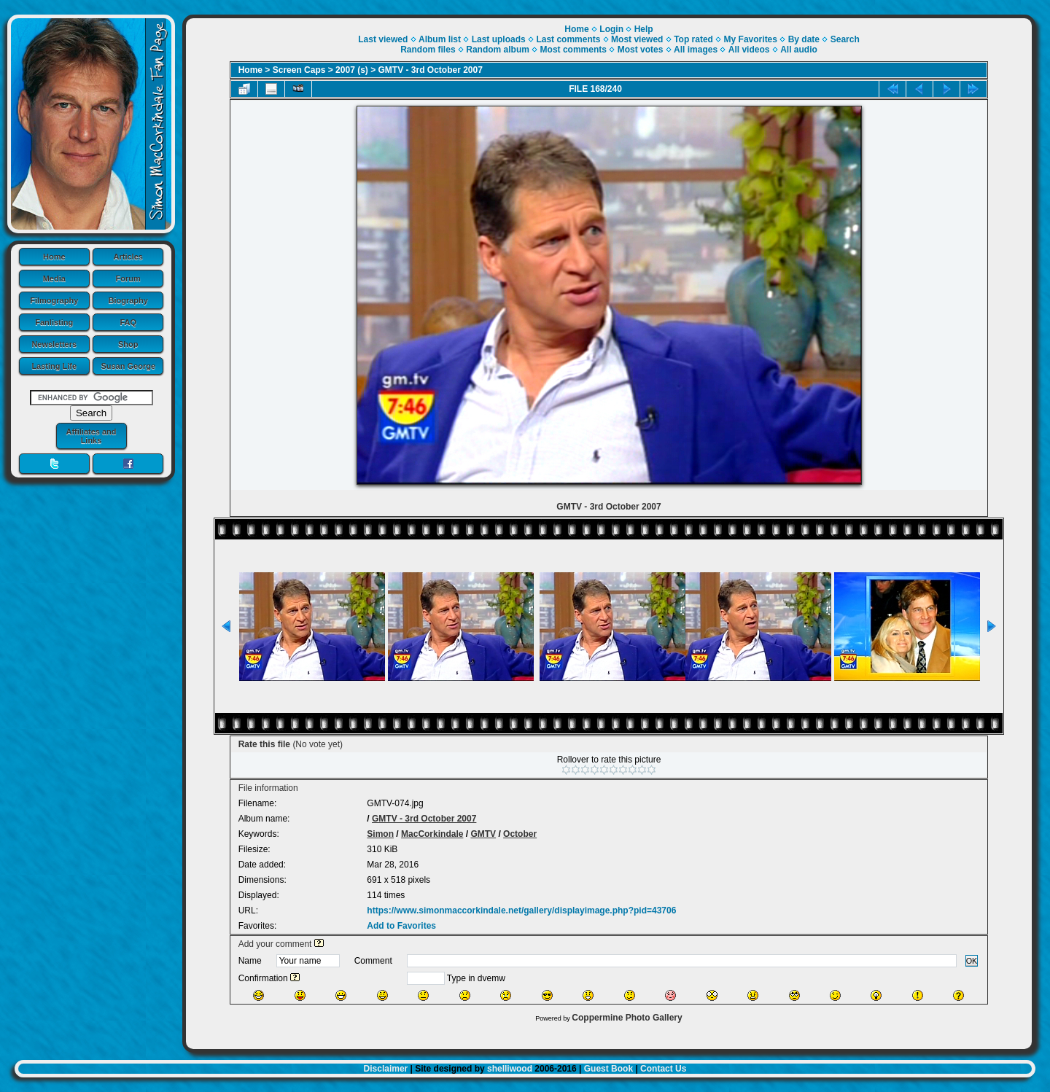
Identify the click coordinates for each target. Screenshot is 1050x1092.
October (520, 834)
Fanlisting (54, 322)
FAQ (128, 322)
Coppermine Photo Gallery (627, 1018)
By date (804, 39)
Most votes (641, 49)
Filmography (54, 300)
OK (972, 960)
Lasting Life (54, 366)
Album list (440, 39)
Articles (128, 256)
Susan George (128, 366)
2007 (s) (351, 70)
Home (54, 256)
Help (643, 29)
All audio (798, 49)
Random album (497, 49)
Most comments (573, 49)
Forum (128, 278)
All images (696, 49)
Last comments (568, 39)
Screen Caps (299, 70)
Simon (380, 834)
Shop (128, 344)
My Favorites (750, 39)
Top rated (693, 39)
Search (845, 39)
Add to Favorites (401, 926)
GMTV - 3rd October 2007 (430, 70)
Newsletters (54, 344)
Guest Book (608, 1069)
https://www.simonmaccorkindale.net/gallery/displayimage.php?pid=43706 (521, 910)
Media (54, 278)
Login (611, 29)
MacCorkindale (432, 834)
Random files (427, 49)
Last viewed (383, 39)
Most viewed (637, 39)
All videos (749, 49)
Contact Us (663, 1069)
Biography (128, 300)
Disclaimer (386, 1069)
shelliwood (509, 1069)
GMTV (483, 834)
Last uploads (499, 39)
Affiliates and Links (91, 436)
